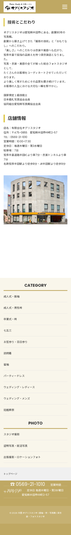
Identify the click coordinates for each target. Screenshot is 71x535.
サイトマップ (12, 492)
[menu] (65, 7)
